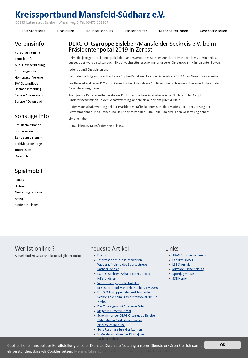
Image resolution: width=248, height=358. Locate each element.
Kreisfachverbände (28, 125)
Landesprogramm (29, 137)
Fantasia (20, 180)
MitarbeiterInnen (173, 31)
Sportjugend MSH (184, 274)
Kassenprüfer (136, 31)
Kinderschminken (27, 205)
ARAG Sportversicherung (189, 255)
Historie (20, 186)
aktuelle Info (23, 58)
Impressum (23, 150)
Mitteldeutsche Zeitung (188, 269)
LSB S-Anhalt (181, 264)
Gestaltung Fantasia (28, 192)
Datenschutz (23, 156)
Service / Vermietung (29, 95)
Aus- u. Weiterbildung (30, 65)
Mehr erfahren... (88, 351)
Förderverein (24, 131)
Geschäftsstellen (213, 31)
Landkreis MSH (182, 260)
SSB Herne (179, 278)
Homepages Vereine (29, 77)
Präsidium (65, 31)
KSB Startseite (34, 31)
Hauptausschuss (99, 31)
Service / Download (28, 101)
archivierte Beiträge (28, 144)
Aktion (19, 198)
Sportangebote (25, 71)
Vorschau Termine (27, 52)
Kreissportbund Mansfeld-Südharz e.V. (90, 15)
